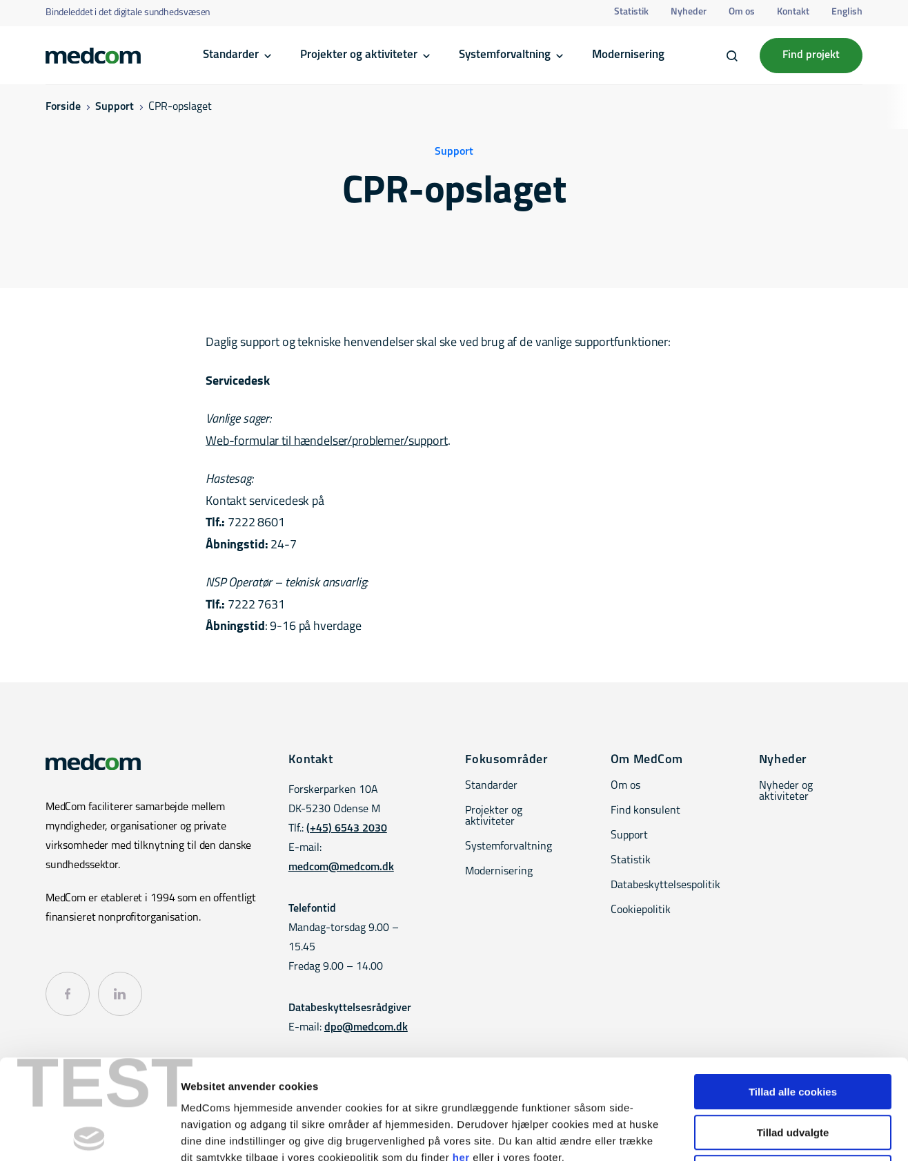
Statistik (631, 12)
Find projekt (811, 55)
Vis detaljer (717, 1134)
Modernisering (628, 55)
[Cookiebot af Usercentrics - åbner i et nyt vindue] (89, 1134)
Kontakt (793, 12)
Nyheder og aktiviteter (786, 791)
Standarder (231, 55)
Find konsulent (645, 810)
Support (114, 107)
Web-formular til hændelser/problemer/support (327, 441)
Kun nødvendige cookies (792, 1073)
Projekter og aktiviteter (358, 55)
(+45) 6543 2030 (346, 828)
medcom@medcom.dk (341, 867)
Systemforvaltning (505, 55)
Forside (63, 107)
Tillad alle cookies (793, 992)
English (846, 12)
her (461, 1058)
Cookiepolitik (641, 910)
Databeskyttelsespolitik (665, 885)
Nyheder (689, 12)
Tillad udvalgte (793, 1033)
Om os (742, 12)
